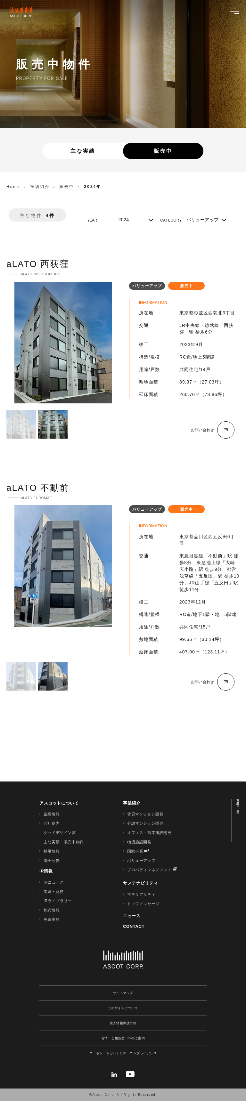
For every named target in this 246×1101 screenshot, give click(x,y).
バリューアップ (141, 860)
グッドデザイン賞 (60, 832)
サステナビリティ (140, 883)
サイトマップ (123, 993)
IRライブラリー (58, 901)
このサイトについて (123, 1008)
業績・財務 (54, 891)
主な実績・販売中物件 (64, 842)
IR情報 (46, 871)
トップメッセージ (143, 904)
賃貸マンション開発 (145, 814)
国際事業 (135, 851)
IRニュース (54, 882)
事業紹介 (132, 803)
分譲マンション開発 (145, 823)
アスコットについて (59, 803)
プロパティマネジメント (149, 870)
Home (13, 186)
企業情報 (52, 814)
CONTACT (133, 926)
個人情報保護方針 (123, 1023)
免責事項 (52, 919)
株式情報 (52, 910)
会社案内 (52, 823)
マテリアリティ (141, 894)
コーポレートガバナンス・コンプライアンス (123, 1053)
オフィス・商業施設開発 (149, 832)
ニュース (132, 915)
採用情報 (52, 851)
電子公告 (52, 860)
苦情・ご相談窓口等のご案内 (123, 1038)
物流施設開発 (139, 842)
